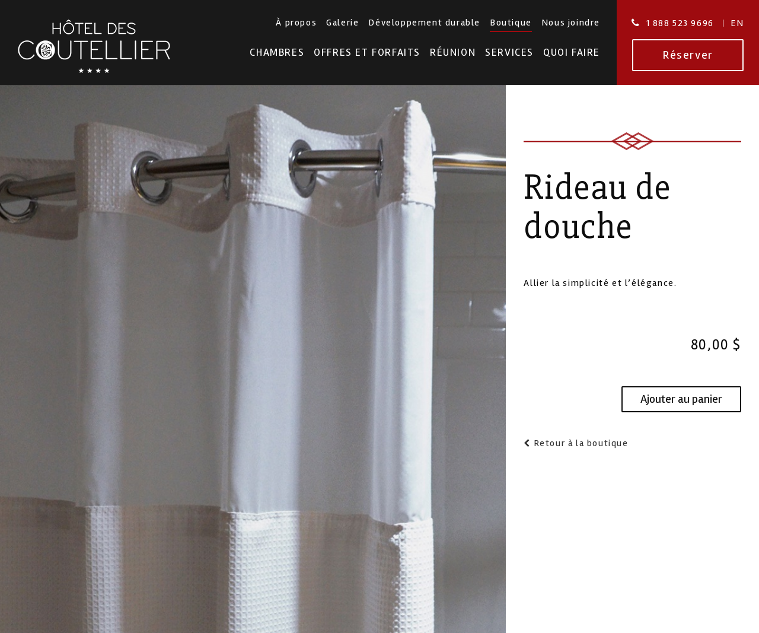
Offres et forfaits (367, 52)
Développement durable (424, 22)
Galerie (342, 22)
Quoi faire (571, 52)
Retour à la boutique (580, 443)
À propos (296, 22)
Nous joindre (570, 22)
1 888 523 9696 (680, 23)
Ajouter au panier (681, 399)
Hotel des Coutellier (94, 46)
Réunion (453, 52)
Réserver (687, 54)
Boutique (511, 22)
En (737, 23)
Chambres (277, 52)
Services (509, 52)
